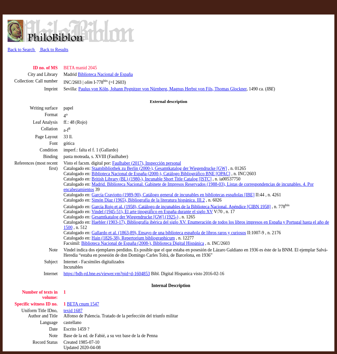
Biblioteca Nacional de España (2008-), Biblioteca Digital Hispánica (142, 243)
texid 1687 (73, 310)
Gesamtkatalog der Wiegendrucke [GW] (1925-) (134, 216)
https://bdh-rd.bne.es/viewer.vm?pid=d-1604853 (107, 273)
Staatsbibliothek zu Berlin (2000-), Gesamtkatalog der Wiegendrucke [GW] (159, 168)
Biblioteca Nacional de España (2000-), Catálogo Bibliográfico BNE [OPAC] (160, 173)
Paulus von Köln (93, 88)
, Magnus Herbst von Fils (190, 88)
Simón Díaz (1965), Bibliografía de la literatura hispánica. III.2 (148, 200)
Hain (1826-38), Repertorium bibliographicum (133, 238)
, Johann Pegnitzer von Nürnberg (137, 88)
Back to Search (22, 49)
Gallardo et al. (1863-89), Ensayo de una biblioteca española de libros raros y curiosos (168, 232)
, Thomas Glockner (230, 88)
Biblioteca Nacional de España (105, 74)
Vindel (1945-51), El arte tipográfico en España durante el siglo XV (152, 211)
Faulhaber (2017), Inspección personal (146, 163)
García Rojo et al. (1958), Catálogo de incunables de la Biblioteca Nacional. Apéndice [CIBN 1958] (181, 206)
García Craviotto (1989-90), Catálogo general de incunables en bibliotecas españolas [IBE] (172, 194)
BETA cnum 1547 (83, 304)
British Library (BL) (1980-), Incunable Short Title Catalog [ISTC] (151, 179)
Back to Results (53, 49)
